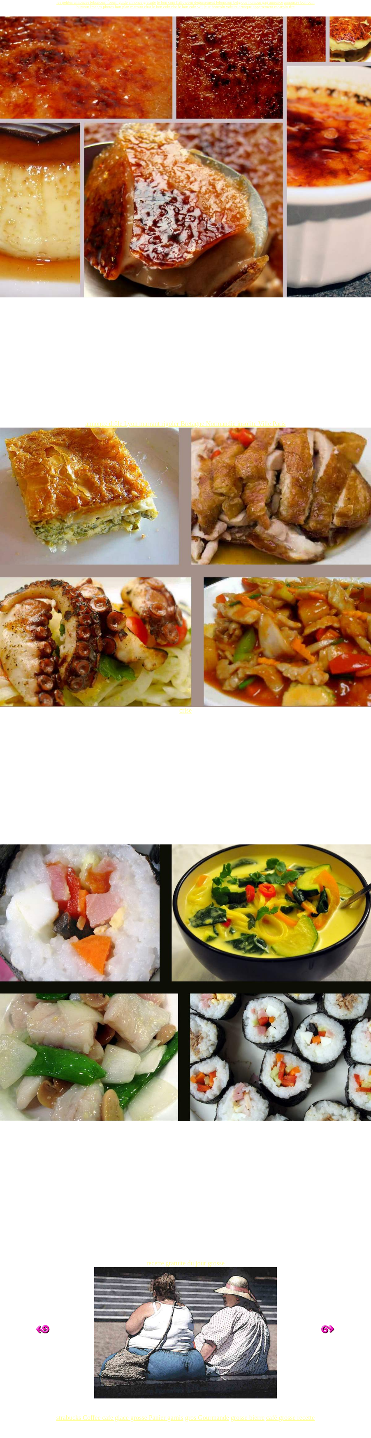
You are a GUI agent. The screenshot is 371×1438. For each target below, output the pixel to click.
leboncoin (224, 2)
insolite (247, 423)
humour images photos (95, 7)
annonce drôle (104, 423)
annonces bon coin (299, 2)
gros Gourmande (207, 1417)
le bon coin (166, 2)
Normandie (221, 423)
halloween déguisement (196, 2)
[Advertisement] (186, 362)
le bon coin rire (165, 7)
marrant (137, 7)
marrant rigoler (160, 423)
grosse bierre (247, 1417)
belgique (240, 2)
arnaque (246, 7)
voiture (232, 7)
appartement (263, 7)
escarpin (281, 7)
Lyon (131, 423)
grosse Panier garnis (156, 1417)
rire (291, 7)
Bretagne (193, 423)
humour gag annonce (265, 2)
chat (148, 7)
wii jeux (204, 7)
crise (185, 707)
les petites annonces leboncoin (81, 2)
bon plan (122, 7)
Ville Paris (272, 423)
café (272, 1417)
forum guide (118, 2)
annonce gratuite (142, 2)
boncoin (219, 7)
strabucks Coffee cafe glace (93, 1417)
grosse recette (297, 1417)
